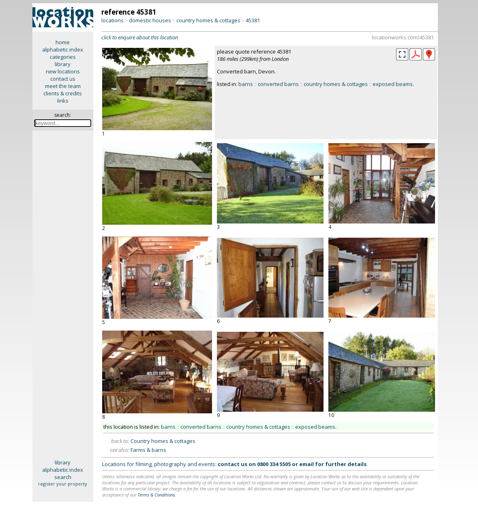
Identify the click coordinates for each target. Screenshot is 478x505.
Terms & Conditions (156, 495)
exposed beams (393, 84)
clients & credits (62, 93)
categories (63, 56)
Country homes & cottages (163, 441)
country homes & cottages (208, 20)
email (306, 464)
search (62, 477)
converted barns (278, 84)
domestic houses (150, 20)
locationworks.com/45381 (403, 37)
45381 (253, 20)
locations (112, 20)
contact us (62, 78)
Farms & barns (148, 449)
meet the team (63, 86)
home (63, 42)
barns (245, 84)
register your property (62, 484)
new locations (63, 71)
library (63, 64)
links (63, 100)
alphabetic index (62, 49)
